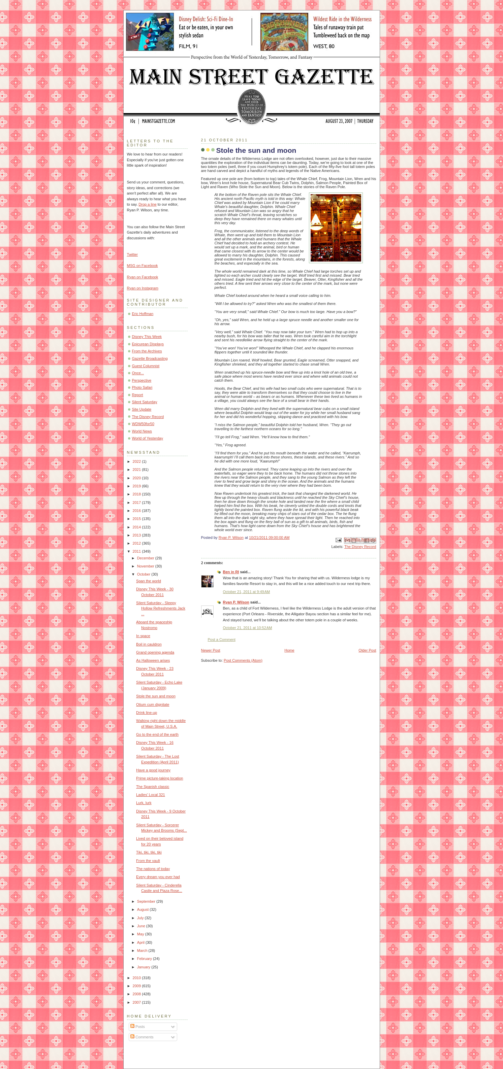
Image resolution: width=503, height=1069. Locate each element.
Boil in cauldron (149, 644)
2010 (137, 978)
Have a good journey (153, 770)
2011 (137, 551)
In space (143, 636)
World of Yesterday (147, 438)
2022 (137, 461)
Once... (138, 373)
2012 (137, 543)
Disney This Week (147, 337)
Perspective (142, 380)
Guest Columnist (146, 366)
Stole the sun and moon (156, 696)
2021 (137, 470)
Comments (141, 1037)
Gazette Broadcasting (150, 358)
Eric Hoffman (143, 314)
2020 (137, 478)
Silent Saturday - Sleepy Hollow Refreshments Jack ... (160, 608)
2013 (137, 535)
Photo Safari (142, 387)
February (145, 959)
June (141, 926)
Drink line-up (146, 713)
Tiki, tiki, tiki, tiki (149, 852)
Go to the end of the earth (157, 734)
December (146, 558)
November (146, 566)
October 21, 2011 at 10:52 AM (247, 628)
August (143, 909)
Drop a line (147, 204)
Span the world (148, 581)
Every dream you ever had (158, 877)
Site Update (142, 409)
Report (137, 395)
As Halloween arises (153, 660)
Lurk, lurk (143, 803)
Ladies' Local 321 (150, 795)
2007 (137, 1002)
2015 (137, 519)
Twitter (132, 254)
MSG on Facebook (142, 266)
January (144, 967)
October (144, 574)
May (141, 934)
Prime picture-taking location (159, 778)
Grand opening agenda (155, 652)
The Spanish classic (152, 787)
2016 (137, 511)
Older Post (367, 650)
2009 (137, 986)
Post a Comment (221, 639)
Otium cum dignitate (152, 704)
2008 (137, 994)
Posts (137, 1027)
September (146, 901)
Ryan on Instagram (142, 288)
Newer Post (210, 650)
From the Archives (147, 351)
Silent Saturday (144, 402)
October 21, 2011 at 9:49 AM (246, 592)
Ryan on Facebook (142, 277)
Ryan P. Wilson (236, 602)
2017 (137, 503)
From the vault (148, 861)
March (143, 951)
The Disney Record (360, 547)
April (141, 942)
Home (289, 650)
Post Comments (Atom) (243, 660)
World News (142, 431)
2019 (137, 486)
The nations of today (153, 869)
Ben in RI (231, 572)
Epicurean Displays (148, 344)
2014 (137, 527)
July (141, 918)
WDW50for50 (143, 424)
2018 (137, 494)
